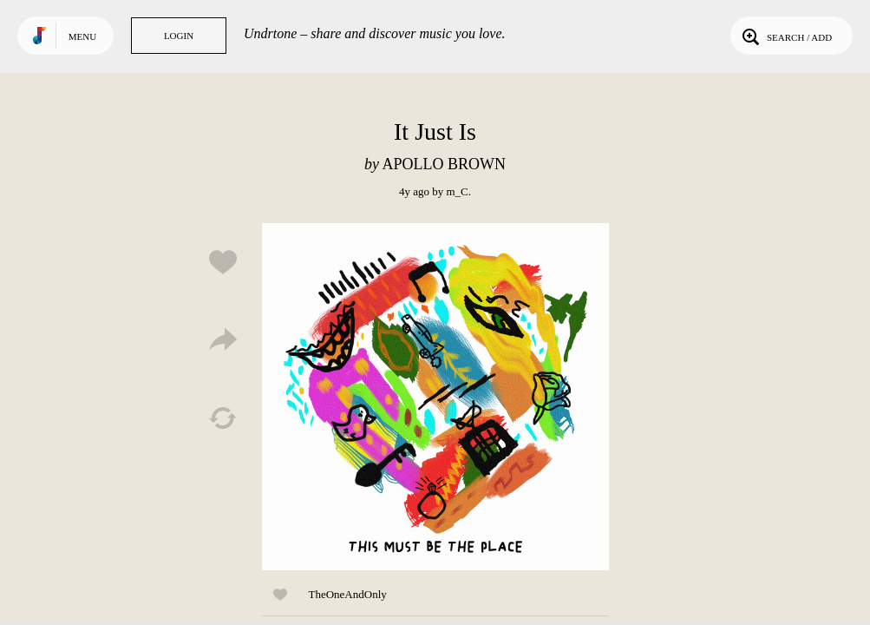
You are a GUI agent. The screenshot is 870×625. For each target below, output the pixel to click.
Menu (82, 36)
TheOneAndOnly (348, 594)
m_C (457, 191)
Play (435, 396)
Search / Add (785, 35)
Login (178, 35)
